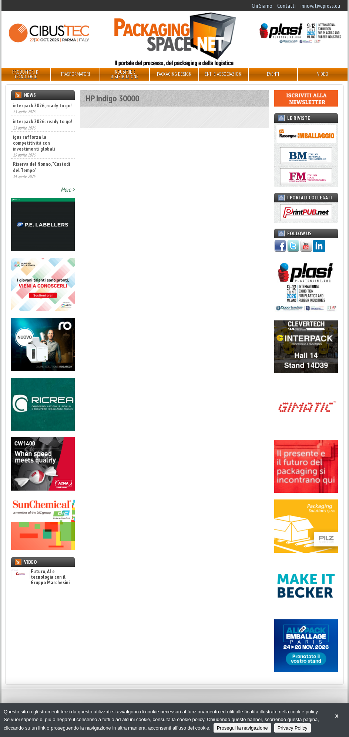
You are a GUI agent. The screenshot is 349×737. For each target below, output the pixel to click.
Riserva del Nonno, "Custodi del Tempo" (41, 167)
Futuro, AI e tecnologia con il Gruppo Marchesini (40, 577)
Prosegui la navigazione (242, 728)
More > (68, 189)
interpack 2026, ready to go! (42, 105)
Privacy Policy (293, 728)
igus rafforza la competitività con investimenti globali (34, 143)
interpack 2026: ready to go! (42, 121)
